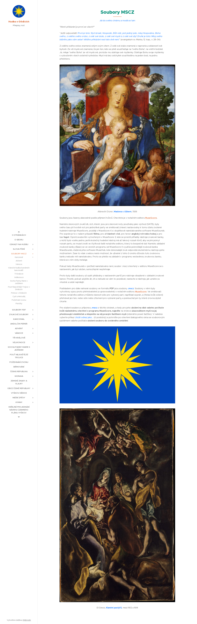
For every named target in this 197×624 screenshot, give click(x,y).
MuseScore (151, 217)
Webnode (27, 620)
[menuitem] (19, 235)
